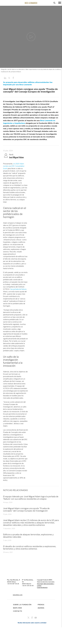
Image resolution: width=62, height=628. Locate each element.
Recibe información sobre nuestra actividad (32, 623)
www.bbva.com (17, 595)
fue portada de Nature (18, 289)
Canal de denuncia (42, 587)
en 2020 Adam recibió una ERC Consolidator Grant (13, 166)
